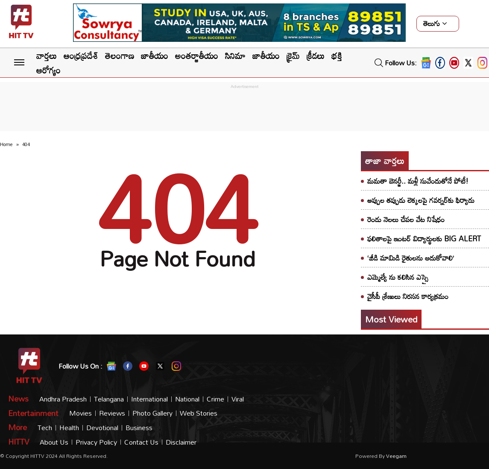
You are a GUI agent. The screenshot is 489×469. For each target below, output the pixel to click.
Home (6, 144)
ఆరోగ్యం (48, 70)
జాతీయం (154, 55)
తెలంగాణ (119, 55)
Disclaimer (181, 442)
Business (139, 428)
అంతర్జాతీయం (196, 55)
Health (69, 428)
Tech (45, 428)
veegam (396, 456)
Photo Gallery (152, 413)
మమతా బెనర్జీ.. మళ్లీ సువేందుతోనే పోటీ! (418, 181)
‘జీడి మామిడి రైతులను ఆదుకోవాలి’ (410, 258)
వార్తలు (46, 55)
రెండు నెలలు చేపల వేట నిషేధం (406, 219)
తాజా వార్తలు (384, 160)
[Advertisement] (245, 110)
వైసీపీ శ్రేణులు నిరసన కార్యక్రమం (407, 296)
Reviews (112, 413)
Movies (80, 413)
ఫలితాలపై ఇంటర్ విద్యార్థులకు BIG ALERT (424, 239)
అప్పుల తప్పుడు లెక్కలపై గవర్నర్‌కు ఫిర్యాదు (420, 200)
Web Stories (198, 413)
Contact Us (141, 442)
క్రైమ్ (293, 55)
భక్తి (336, 55)
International (149, 399)
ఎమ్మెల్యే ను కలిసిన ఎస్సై (397, 277)
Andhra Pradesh (63, 399)
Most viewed (391, 319)
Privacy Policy (96, 442)
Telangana (109, 399)
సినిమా (235, 55)
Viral (237, 399)
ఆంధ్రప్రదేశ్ (81, 55)
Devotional (102, 428)
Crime (215, 399)
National (187, 399)
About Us (54, 442)
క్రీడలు (316, 55)
